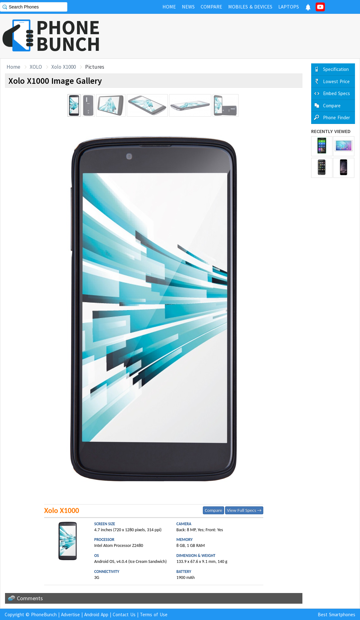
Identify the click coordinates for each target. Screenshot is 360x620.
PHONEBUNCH (68, 35)
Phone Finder (336, 117)
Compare (213, 510)
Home (13, 66)
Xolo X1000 (63, 66)
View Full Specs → (244, 510)
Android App (96, 614)
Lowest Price (336, 81)
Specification (336, 69)
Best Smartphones (336, 614)
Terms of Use (153, 614)
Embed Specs (336, 93)
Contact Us (124, 614)
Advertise (70, 614)
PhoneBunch (44, 614)
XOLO (36, 66)
